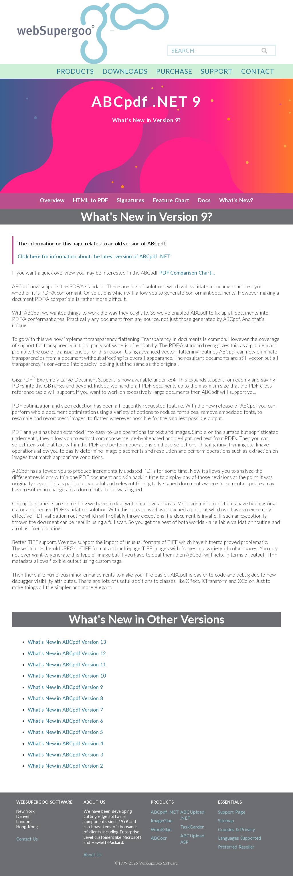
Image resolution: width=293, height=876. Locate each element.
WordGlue (161, 829)
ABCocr (159, 838)
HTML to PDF (90, 200)
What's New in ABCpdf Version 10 (67, 676)
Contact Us (27, 839)
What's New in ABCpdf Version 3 (65, 755)
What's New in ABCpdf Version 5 (65, 732)
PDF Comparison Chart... (187, 273)
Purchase (174, 71)
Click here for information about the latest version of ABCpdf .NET (94, 256)
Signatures (130, 200)
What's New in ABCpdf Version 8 (65, 698)
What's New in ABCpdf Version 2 (65, 766)
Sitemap (226, 820)
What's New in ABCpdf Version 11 (67, 665)
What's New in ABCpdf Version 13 (67, 642)
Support (217, 71)
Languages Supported (239, 838)
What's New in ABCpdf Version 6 (65, 721)
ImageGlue (161, 820)
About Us (93, 854)
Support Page (231, 812)
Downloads (125, 71)
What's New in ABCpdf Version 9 (65, 687)
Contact (257, 71)
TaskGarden (192, 826)
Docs (204, 200)
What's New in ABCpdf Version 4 (65, 743)
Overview (52, 200)
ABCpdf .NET (165, 812)
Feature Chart (171, 200)
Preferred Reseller (236, 846)
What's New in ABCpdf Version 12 (67, 653)
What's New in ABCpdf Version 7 (65, 710)
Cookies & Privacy (236, 829)
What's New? (236, 200)
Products (75, 71)
